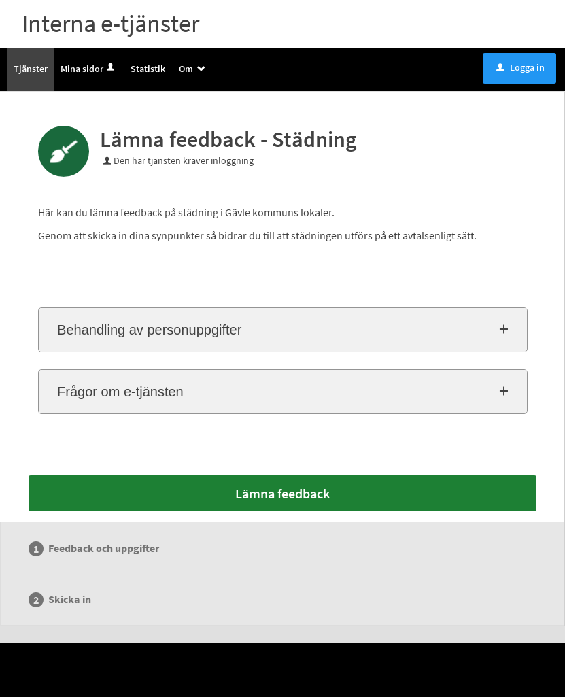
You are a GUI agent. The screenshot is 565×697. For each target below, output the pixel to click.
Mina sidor (89, 69)
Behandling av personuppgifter (149, 329)
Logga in (520, 67)
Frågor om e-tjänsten (120, 391)
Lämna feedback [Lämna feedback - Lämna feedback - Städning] (282, 493)
